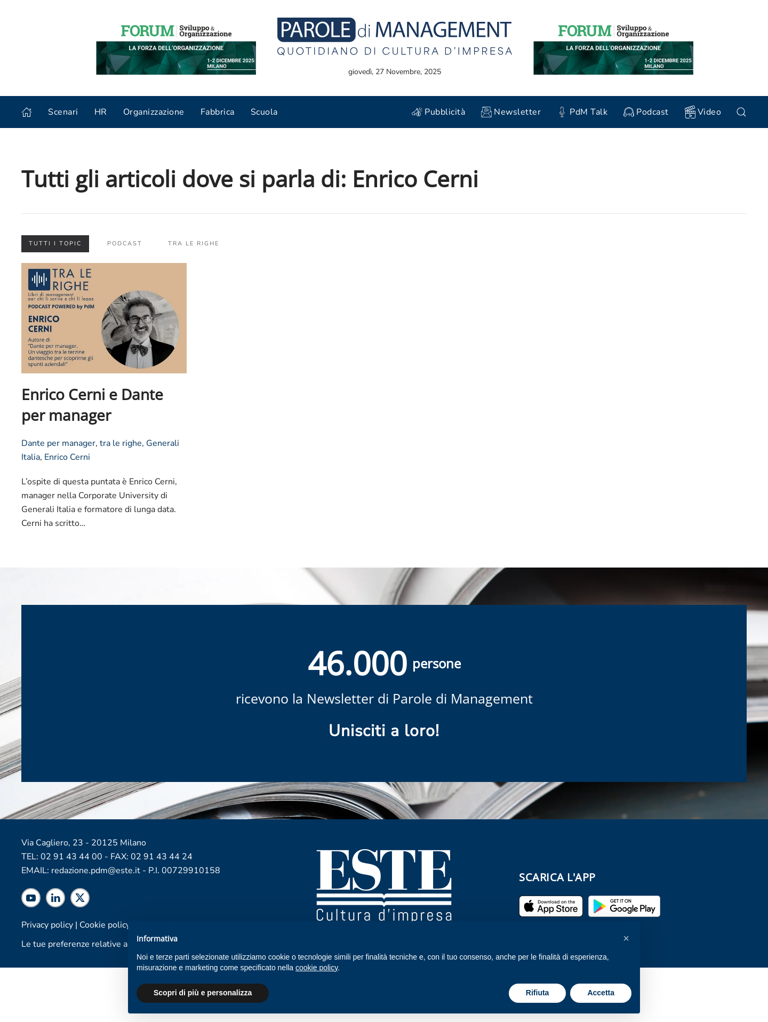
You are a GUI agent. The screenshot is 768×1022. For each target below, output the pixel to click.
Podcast (646, 112)
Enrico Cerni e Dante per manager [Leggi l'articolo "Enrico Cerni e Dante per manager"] (92, 404)
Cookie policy (104, 925)
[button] (626, 938)
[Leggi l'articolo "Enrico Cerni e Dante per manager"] (104, 317)
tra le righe (121, 443)
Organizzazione (154, 112)
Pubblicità (438, 112)
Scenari (63, 112)
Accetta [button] (600, 992)
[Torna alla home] (394, 36)
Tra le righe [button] (193, 243)
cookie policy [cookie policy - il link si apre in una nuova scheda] (316, 967)
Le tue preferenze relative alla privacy (93, 944)
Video (703, 112)
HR (100, 112)
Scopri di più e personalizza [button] (203, 992)
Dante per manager (58, 443)
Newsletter (511, 112)
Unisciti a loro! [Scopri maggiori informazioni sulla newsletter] (384, 731)
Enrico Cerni (67, 457)
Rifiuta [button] (537, 992)
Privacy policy (47, 925)
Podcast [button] (124, 243)
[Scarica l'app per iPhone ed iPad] (551, 906)
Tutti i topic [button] (55, 243)
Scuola (264, 112)
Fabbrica (218, 112)
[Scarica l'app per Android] (624, 906)
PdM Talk (582, 112)
